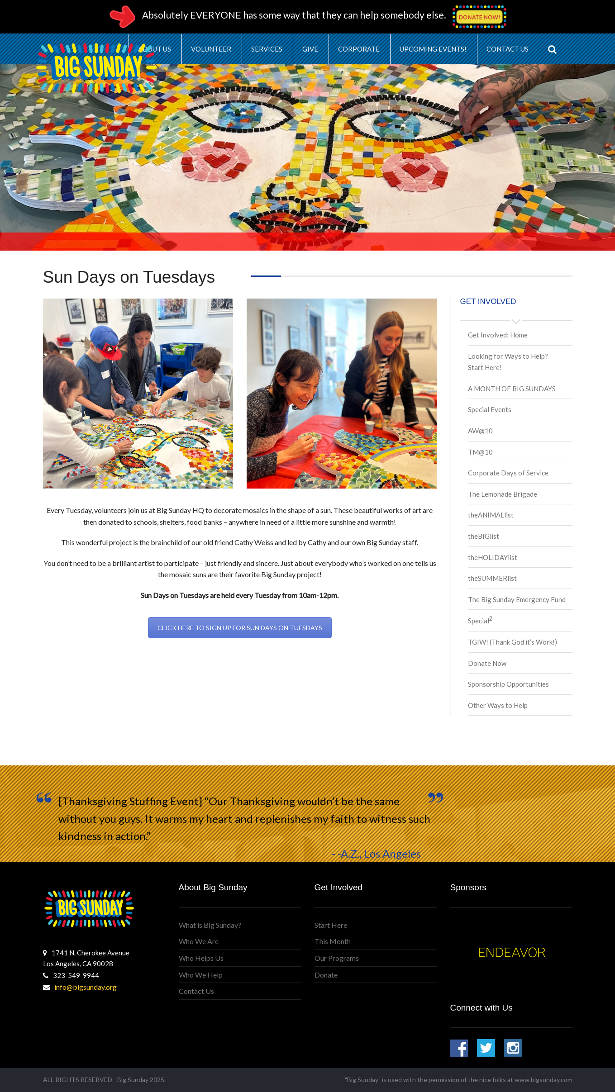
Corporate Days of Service (508, 473)
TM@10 (480, 452)
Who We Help (201, 974)
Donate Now (487, 663)
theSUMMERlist (492, 578)
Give (310, 49)
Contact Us (507, 49)
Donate (326, 974)
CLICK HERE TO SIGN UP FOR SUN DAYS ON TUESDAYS (239, 627)
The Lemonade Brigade (502, 494)
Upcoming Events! (433, 49)
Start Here (331, 925)
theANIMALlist (491, 515)
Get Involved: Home (498, 335)
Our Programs (337, 958)
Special (480, 621)
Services (266, 49)
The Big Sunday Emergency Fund (517, 599)
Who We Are (199, 941)
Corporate (359, 49)
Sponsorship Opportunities (508, 684)
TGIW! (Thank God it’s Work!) (512, 642)
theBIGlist (483, 536)
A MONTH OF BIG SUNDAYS (512, 389)
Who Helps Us (201, 958)
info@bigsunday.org (85, 987)
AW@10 (480, 431)
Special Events (489, 409)
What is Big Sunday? (210, 925)
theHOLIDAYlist (492, 557)
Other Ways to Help (498, 705)
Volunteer (211, 49)
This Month (333, 941)
